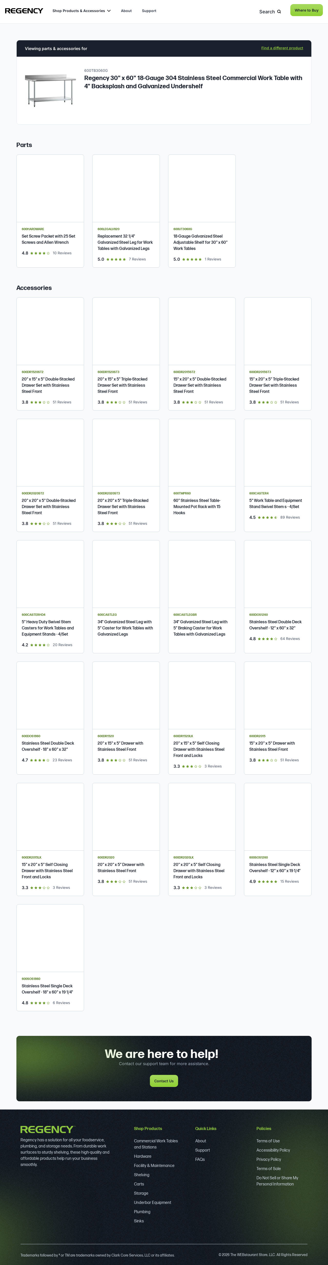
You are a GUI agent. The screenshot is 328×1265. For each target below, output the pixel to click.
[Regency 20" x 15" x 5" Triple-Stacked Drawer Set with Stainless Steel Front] (126, 352)
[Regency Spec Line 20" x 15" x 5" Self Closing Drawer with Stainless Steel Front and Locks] (201, 716)
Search (271, 10)
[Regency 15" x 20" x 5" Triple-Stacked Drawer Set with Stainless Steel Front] (277, 352)
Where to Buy (307, 10)
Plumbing (142, 1210)
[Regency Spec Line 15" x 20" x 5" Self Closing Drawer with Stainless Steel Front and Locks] (50, 837)
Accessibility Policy (273, 1148)
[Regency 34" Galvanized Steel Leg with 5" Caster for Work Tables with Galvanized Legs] (126, 595)
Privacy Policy (269, 1157)
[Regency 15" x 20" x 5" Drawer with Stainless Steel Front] (277, 716)
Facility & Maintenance (154, 1164)
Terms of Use (268, 1139)
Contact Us (164, 1079)
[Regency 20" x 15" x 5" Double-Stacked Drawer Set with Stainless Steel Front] (50, 352)
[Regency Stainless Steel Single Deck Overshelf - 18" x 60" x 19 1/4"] (50, 956)
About (126, 10)
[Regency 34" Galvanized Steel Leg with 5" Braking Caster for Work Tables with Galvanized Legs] (201, 595)
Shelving (141, 1173)
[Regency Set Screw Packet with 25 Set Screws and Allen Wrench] (50, 209)
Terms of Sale (269, 1167)
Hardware (142, 1154)
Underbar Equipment (152, 1201)
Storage (141, 1191)
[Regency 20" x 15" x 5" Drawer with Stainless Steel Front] (126, 716)
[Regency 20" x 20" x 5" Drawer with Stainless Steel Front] (126, 837)
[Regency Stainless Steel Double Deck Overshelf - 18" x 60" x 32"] (50, 716)
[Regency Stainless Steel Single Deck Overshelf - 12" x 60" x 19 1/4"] (277, 837)
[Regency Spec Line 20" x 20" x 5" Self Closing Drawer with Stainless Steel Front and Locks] (201, 837)
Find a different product (282, 46)
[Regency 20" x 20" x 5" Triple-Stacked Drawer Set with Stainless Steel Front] (126, 473)
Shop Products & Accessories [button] (82, 10)
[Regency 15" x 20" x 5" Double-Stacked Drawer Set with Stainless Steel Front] (201, 352)
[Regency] (24, 10)
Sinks (139, 1219)
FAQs (200, 1157)
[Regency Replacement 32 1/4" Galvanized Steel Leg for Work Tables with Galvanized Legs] (126, 209)
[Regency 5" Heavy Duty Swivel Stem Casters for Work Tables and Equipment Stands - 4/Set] (50, 595)
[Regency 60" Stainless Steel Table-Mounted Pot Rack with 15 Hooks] (201, 473)
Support (149, 10)
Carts (139, 1182)
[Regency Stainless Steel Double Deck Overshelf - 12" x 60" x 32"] (277, 595)
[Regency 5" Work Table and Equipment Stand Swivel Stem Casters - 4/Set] (277, 473)
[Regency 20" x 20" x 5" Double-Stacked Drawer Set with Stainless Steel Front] (50, 473)
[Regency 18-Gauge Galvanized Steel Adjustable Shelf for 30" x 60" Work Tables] (201, 209)
